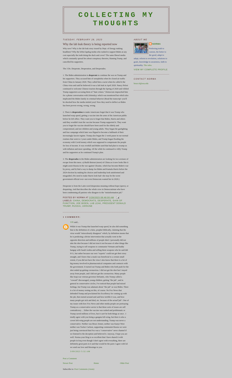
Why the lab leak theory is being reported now (90, 44)
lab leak (95, 203)
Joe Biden (82, 203)
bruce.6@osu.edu (141, 83)
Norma (156, 44)
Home (96, 363)
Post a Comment (70, 358)
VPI (71, 222)
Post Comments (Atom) (84, 369)
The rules (148, 65)
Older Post (124, 363)
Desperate (104, 200)
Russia (76, 206)
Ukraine (87, 206)
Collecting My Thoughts (116, 19)
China (76, 200)
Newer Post (67, 363)
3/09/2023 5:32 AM (80, 351)
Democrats (89, 200)
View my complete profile (151, 69)
